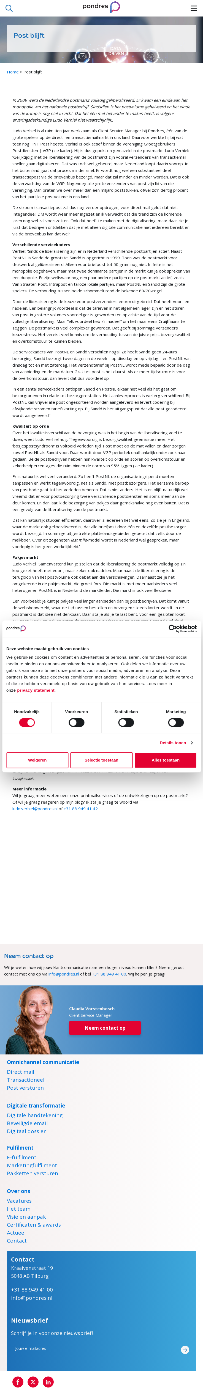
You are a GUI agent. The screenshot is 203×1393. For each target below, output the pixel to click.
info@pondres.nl (63, 974)
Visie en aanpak (26, 1217)
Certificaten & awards (34, 1225)
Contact (17, 1241)
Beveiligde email (27, 1124)
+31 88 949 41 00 (109, 974)
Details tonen (173, 742)
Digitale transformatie (36, 1105)
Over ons (18, 1191)
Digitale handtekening (35, 1116)
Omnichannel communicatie (43, 1062)
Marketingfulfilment (32, 1166)
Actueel (16, 1233)
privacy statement (36, 690)
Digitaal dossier (26, 1132)
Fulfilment (20, 1147)
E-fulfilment (21, 1158)
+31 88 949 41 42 (81, 808)
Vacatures (19, 1201)
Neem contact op (105, 1028)
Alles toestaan (165, 760)
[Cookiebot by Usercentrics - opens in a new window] (172, 629)
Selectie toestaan (101, 760)
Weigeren (37, 760)
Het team (19, 1209)
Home (13, 72)
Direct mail (20, 1072)
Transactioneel (25, 1080)
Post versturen (25, 1088)
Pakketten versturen (32, 1174)
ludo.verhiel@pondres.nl (35, 808)
